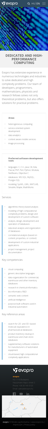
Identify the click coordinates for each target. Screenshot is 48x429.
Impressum (17, 424)
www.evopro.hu (37, 422)
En (38, 3)
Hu (33, 3)
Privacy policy (29, 424)
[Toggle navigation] (44, 3)
